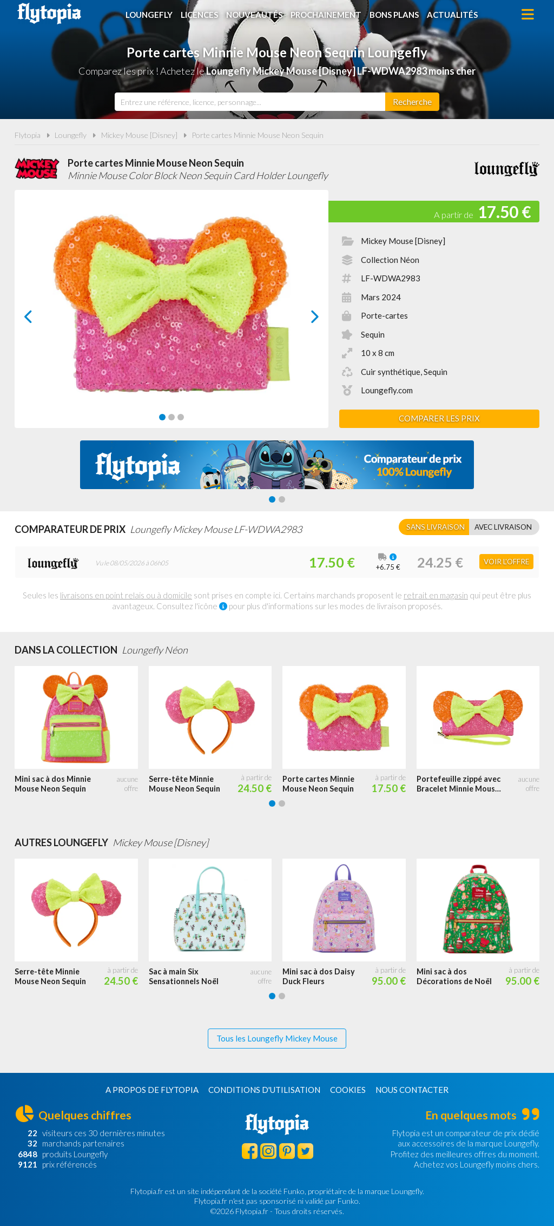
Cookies (348, 1090)
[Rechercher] (412, 102)
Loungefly (149, 14)
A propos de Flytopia (152, 1090)
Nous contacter (412, 1090)
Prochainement (326, 14)
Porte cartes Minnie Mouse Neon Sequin (258, 135)
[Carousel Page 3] (180, 417)
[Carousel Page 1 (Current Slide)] (162, 417)
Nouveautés (254, 14)
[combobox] (250, 102)
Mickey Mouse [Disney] (139, 135)
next (302, 319)
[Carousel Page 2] (171, 417)
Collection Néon (390, 260)
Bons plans (394, 14)
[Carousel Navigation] (171, 316)
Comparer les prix (439, 418)
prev (41, 319)
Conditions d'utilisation (264, 1090)
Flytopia (49, 13)
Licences (199, 14)
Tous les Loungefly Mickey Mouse (277, 1038)
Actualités (452, 14)
